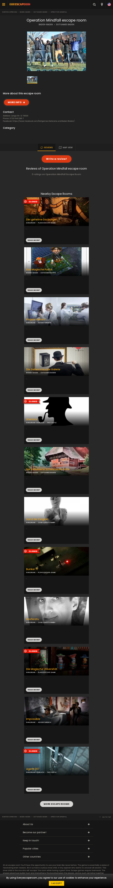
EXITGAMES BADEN (65, 24)
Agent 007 (32, 769)
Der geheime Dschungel (41, 219)
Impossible (33, 719)
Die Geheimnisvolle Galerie (43, 369)
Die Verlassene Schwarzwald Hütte (48, 469)
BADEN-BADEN (46, 24)
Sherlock (31, 419)
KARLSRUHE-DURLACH (35, 422)
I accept (56, 883)
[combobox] (101, 4)
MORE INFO (15, 102)
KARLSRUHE (30, 223)
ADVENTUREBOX (44, 322)
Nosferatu (32, 619)
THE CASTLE (51, 422)
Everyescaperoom (9, 12)
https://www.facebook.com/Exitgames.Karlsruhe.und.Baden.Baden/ (44, 121)
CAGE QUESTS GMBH (46, 522)
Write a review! (56, 159)
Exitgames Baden (40, 12)
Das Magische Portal (39, 269)
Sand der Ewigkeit (37, 519)
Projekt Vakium (35, 319)
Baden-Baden (25, 12)
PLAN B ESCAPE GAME (47, 223)
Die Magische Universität (41, 669)
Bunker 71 (32, 569)
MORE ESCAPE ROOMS (56, 804)
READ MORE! (34, 290)
